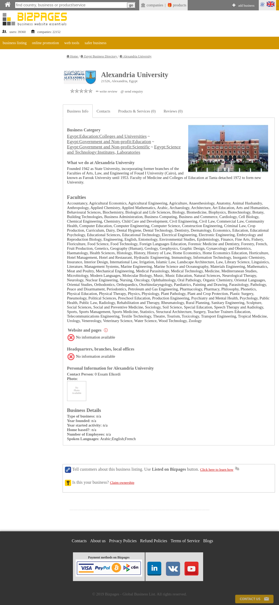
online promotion (45, 43)
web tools (71, 43)
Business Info (77, 111)
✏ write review (106, 91)
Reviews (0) (173, 111)
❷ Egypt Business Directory (99, 56)
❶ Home (73, 56)
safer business (95, 43)
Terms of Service (185, 541)
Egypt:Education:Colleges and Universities (107, 136)
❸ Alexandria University (135, 56)
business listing (15, 43)
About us (98, 541)
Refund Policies (153, 541)
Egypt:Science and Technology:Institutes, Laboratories (124, 149)
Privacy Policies (123, 541)
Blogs (208, 541)
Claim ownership (122, 483)
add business (246, 5)
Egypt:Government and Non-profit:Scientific (108, 146)
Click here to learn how (216, 470)
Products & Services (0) (136, 111)
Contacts (103, 111)
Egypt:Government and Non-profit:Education (109, 141)
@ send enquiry (132, 91)
